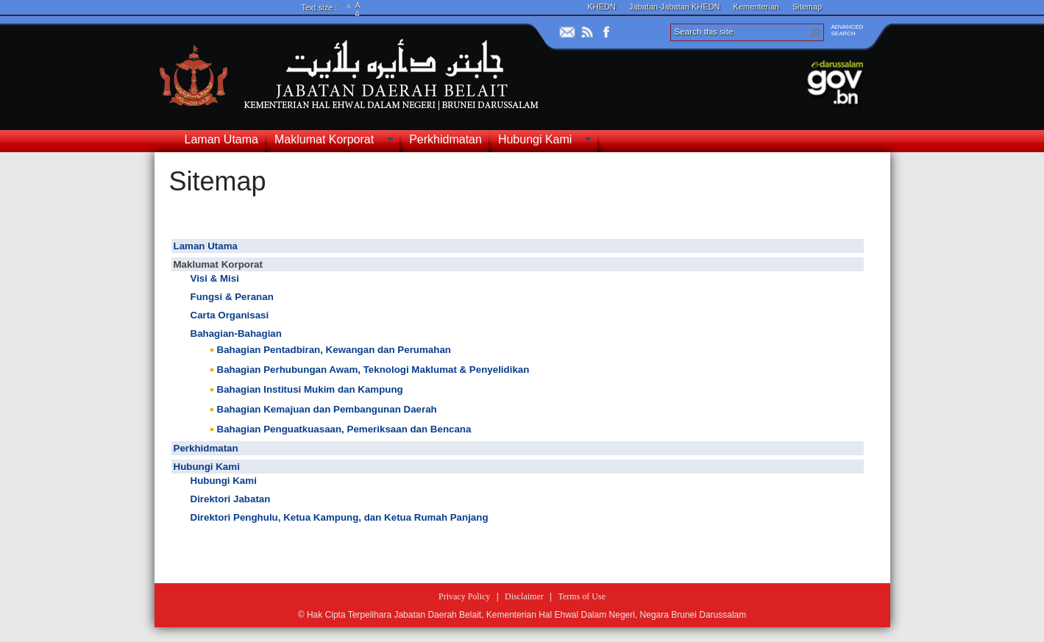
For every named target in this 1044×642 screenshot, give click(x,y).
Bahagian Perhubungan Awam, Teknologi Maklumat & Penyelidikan (373, 369)
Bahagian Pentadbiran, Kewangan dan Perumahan (334, 349)
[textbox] (519, 391)
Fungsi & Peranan (232, 296)
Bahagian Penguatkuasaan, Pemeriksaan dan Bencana (344, 429)
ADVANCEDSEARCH (847, 30)
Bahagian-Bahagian (236, 333)
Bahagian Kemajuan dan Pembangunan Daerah (327, 409)
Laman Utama (206, 246)
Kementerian (756, 6)
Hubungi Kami (207, 466)
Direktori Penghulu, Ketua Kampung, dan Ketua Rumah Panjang (340, 517)
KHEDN (602, 6)
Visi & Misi (215, 278)
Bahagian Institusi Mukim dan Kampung (310, 389)
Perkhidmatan (206, 448)
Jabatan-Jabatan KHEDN (674, 6)
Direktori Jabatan (231, 498)
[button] (815, 32)
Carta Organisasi (230, 315)
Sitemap (807, 6)
